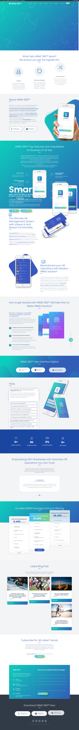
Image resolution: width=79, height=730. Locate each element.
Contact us (62, 3)
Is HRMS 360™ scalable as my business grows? (23, 409)
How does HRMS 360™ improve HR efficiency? (23, 411)
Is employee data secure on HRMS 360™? (23, 414)
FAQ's (51, 3)
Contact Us (42, 693)
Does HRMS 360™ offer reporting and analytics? (23, 424)
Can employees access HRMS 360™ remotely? (23, 417)
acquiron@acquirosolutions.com (13, 0)
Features (35, 3)
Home (30, 3)
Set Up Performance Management (21, 344)
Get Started (46, 3)
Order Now (39, 516)
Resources (56, 3)
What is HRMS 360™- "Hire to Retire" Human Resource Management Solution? (23, 390)
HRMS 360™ (48, 724)
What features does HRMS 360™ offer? (23, 406)
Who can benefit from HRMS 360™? (23, 403)
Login (67, 3)
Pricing (40, 3)
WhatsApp (22, 0)
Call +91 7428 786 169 (26, 210)
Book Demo (14, 210)
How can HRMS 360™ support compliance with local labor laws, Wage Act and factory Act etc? (23, 421)
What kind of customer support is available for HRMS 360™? (23, 427)
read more (11, 602)
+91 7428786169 (3, 0)
